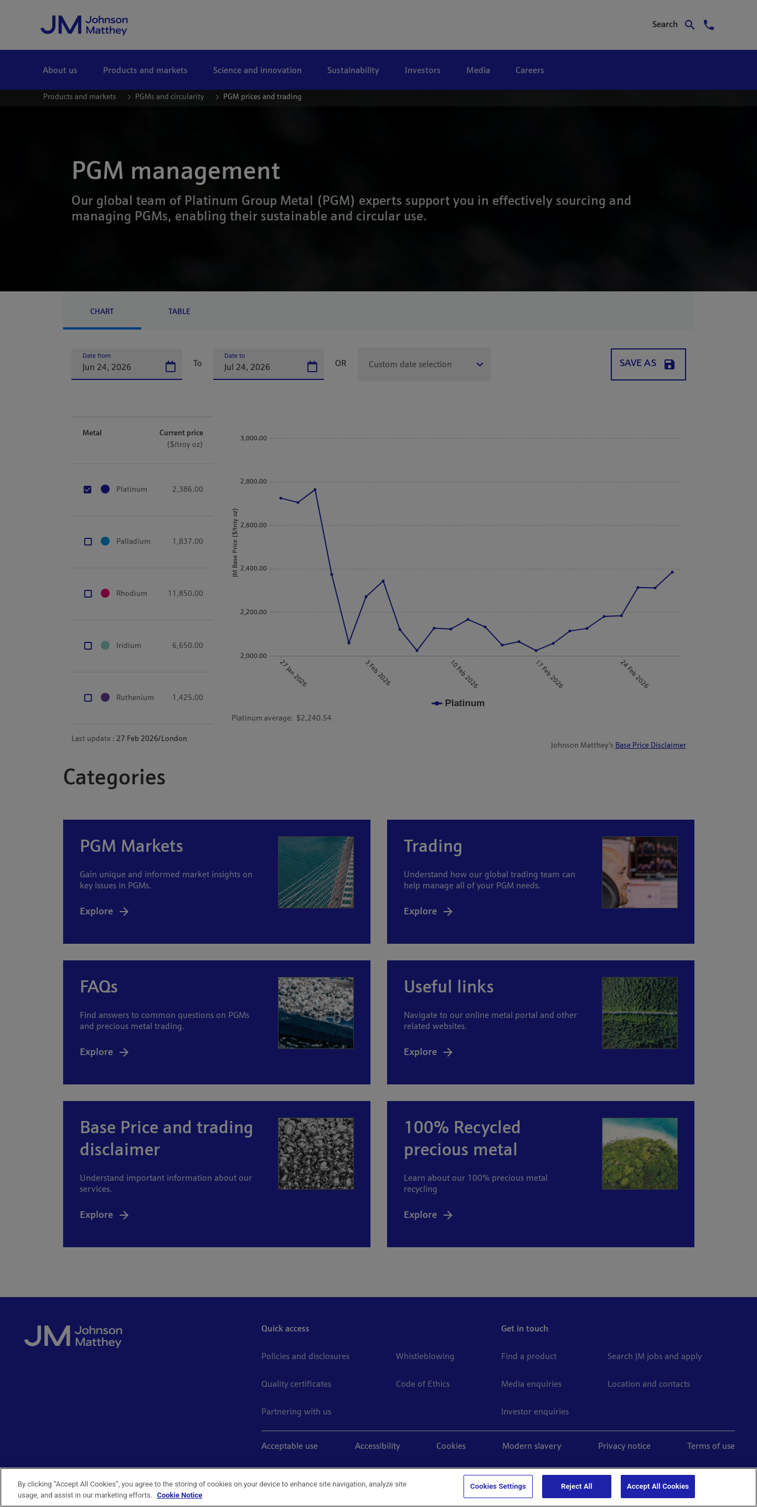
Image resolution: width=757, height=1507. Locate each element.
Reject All (577, 1486)
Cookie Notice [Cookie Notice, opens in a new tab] (179, 1495)
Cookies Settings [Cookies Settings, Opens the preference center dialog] (498, 1486)
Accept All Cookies (658, 1486)
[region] (378, 1487)
